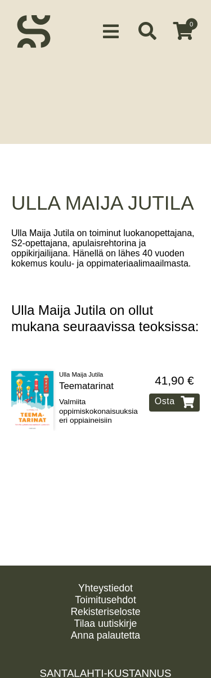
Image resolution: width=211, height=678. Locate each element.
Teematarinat (86, 382)
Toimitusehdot (105, 599)
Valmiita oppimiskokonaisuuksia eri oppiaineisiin (98, 407)
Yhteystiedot (105, 588)
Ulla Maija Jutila (81, 371)
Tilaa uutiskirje (105, 623)
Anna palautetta (105, 635)
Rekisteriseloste (105, 611)
